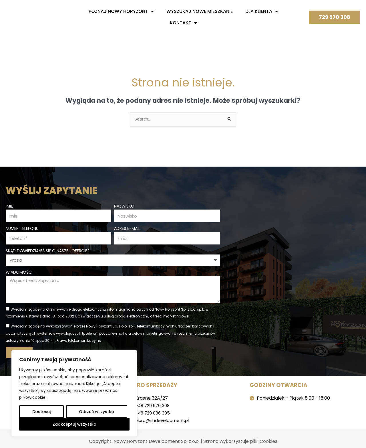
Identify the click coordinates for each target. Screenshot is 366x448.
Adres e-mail (127, 228)
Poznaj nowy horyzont (121, 11)
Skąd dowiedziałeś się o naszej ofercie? (47, 251)
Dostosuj (41, 412)
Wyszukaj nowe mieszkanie (199, 11)
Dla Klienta (261, 11)
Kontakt (183, 23)
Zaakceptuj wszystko (74, 424)
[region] (74, 393)
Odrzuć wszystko (96, 412)
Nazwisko (124, 205)
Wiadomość (19, 273)
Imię (9, 205)
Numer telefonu (22, 228)
